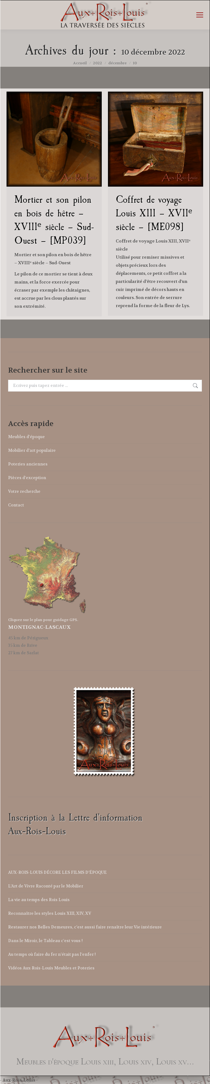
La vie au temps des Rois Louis (39, 899)
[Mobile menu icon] (199, 15)
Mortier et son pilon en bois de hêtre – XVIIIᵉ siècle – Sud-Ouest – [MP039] (54, 220)
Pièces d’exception (27, 477)
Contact (16, 505)
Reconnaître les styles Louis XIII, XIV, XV (49, 913)
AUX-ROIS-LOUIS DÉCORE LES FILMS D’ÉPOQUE (57, 872)
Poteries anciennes (28, 464)
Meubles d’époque (26, 436)
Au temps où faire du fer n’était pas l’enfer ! (52, 954)
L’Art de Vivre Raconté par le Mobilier (45, 886)
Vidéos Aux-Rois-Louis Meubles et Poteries (51, 968)
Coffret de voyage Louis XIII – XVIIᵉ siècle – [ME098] (154, 213)
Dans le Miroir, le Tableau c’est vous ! (45, 940)
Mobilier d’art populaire (32, 450)
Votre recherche (24, 491)
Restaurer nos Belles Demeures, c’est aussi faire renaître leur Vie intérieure (85, 927)
